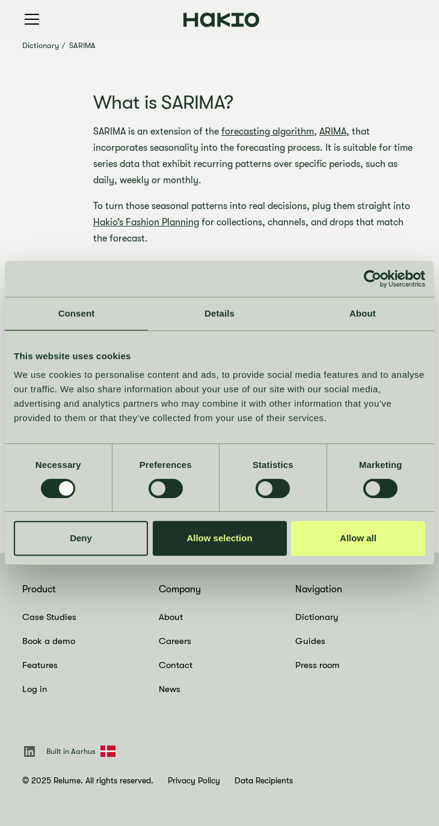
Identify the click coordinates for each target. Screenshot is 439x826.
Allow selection (219, 538)
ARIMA (332, 131)
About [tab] (362, 313)
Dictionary (40, 45)
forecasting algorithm (267, 131)
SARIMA (82, 45)
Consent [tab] (76, 313)
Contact (175, 665)
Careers (175, 641)
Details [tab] (219, 313)
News (169, 689)
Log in (35, 689)
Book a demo (48, 641)
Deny (81, 538)
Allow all (358, 538)
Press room (317, 665)
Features (40, 665)
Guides (310, 641)
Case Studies (49, 617)
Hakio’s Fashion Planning (146, 222)
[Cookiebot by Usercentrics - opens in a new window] (372, 279)
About (171, 617)
